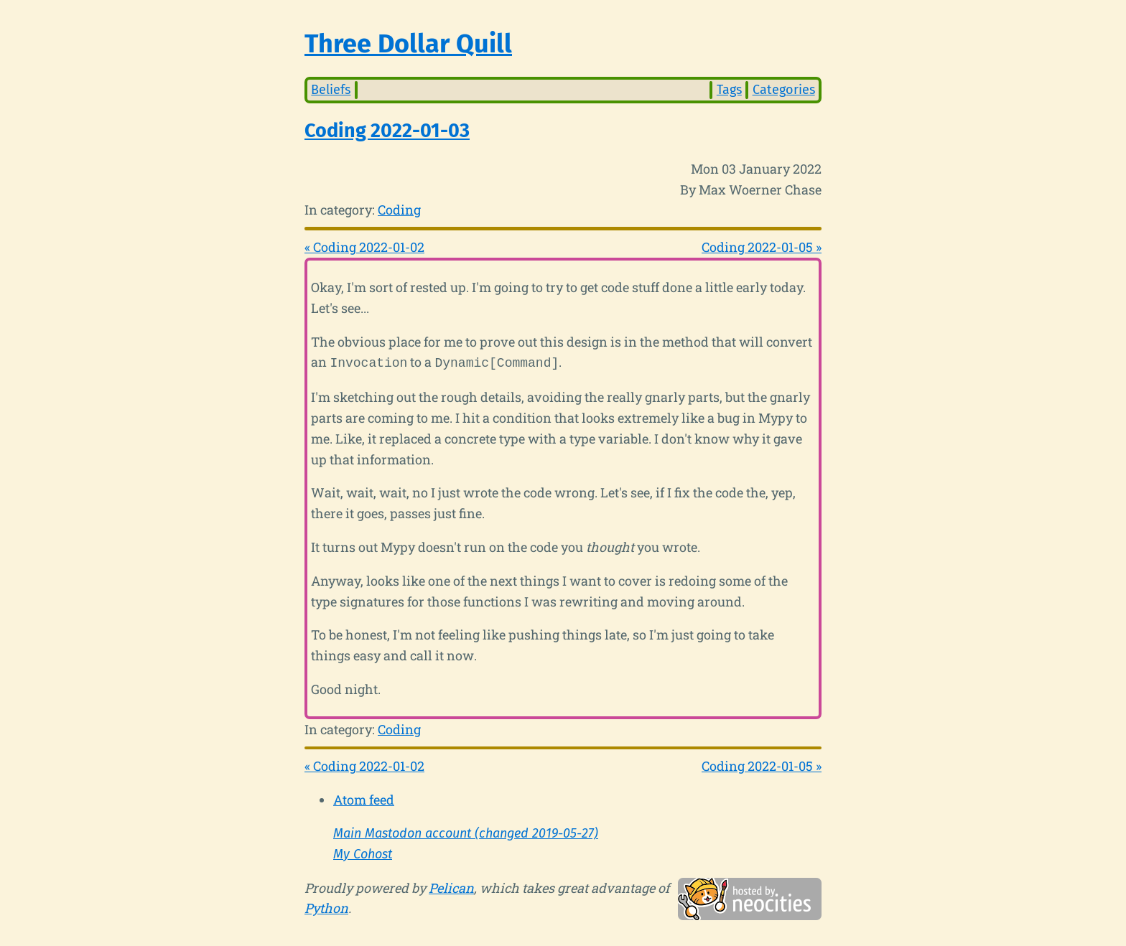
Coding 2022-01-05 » (762, 247)
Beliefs (330, 90)
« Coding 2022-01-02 (364, 247)
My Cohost (362, 853)
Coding (399, 209)
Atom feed (363, 798)
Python (326, 906)
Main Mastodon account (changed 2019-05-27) (465, 832)
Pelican (451, 886)
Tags (729, 90)
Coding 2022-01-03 (387, 130)
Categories (784, 90)
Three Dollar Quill (408, 44)
